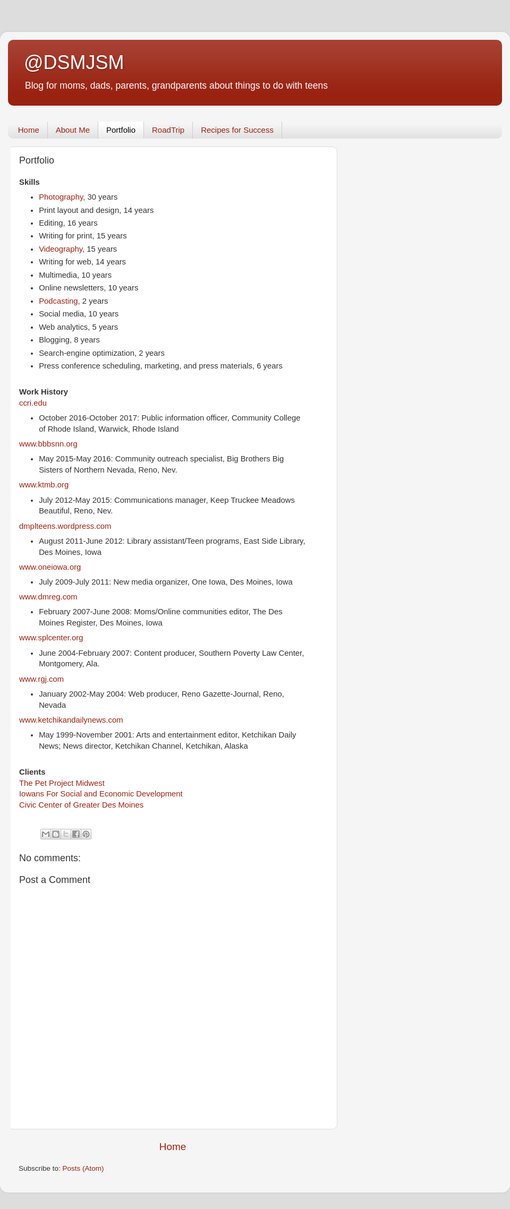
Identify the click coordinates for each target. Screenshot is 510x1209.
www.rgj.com (41, 679)
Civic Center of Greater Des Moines (81, 805)
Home (28, 129)
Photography (61, 197)
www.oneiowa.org (50, 567)
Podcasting (58, 301)
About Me (73, 129)
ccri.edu (33, 403)
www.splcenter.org (51, 637)
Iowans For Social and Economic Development (101, 794)
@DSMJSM (74, 62)
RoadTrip (168, 129)
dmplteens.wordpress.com (65, 526)
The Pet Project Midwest (62, 783)
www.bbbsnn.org (48, 444)
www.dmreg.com (48, 597)
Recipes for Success (237, 129)
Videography (60, 249)
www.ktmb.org (44, 485)
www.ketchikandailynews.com (71, 720)
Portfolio (120, 129)
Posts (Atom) (83, 1168)
